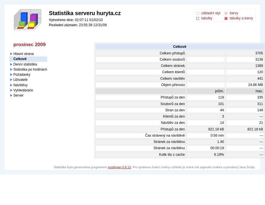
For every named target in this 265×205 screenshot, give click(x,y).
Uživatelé (20, 80)
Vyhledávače (23, 90)
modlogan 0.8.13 (119, 167)
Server (18, 95)
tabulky (206, 18)
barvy (234, 13)
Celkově (20, 59)
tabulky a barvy (241, 18)
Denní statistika (25, 64)
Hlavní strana (23, 54)
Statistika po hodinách (30, 69)
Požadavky (21, 75)
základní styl (210, 13)
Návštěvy (20, 85)
